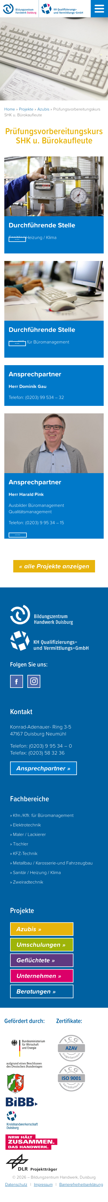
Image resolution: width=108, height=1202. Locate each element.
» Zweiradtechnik (26, 894)
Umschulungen (41, 957)
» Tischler (19, 856)
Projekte (26, 109)
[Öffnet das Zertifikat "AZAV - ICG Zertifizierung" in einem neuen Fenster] (71, 1062)
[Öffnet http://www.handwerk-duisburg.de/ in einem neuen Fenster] (22, 1134)
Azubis (43, 109)
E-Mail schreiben (36, 544)
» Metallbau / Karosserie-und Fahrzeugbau (51, 875)
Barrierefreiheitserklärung (81, 1197)
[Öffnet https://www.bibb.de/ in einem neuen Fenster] (21, 1115)
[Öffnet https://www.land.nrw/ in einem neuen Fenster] (15, 1097)
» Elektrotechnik (25, 837)
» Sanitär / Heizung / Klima (35, 885)
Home (9, 109)
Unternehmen (38, 988)
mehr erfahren (33, 248)
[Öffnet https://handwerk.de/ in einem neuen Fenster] (31, 1155)
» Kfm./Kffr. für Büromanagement (41, 827)
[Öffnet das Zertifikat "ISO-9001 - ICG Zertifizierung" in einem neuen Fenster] (71, 1092)
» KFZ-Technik (23, 866)
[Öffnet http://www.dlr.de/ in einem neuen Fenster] (31, 1176)
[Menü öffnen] (99, 8)
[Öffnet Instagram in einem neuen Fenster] (34, 694)
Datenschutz (16, 1197)
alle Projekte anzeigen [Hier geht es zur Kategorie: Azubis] (54, 579)
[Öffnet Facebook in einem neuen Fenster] (16, 694)
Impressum (43, 1197)
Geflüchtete (35, 973)
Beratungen (36, 1004)
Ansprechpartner (43, 781)
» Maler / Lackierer (28, 846)
